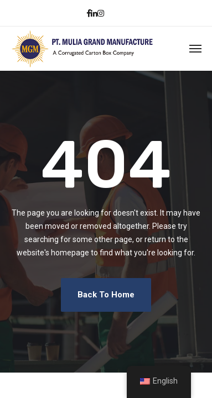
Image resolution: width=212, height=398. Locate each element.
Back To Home (106, 295)
